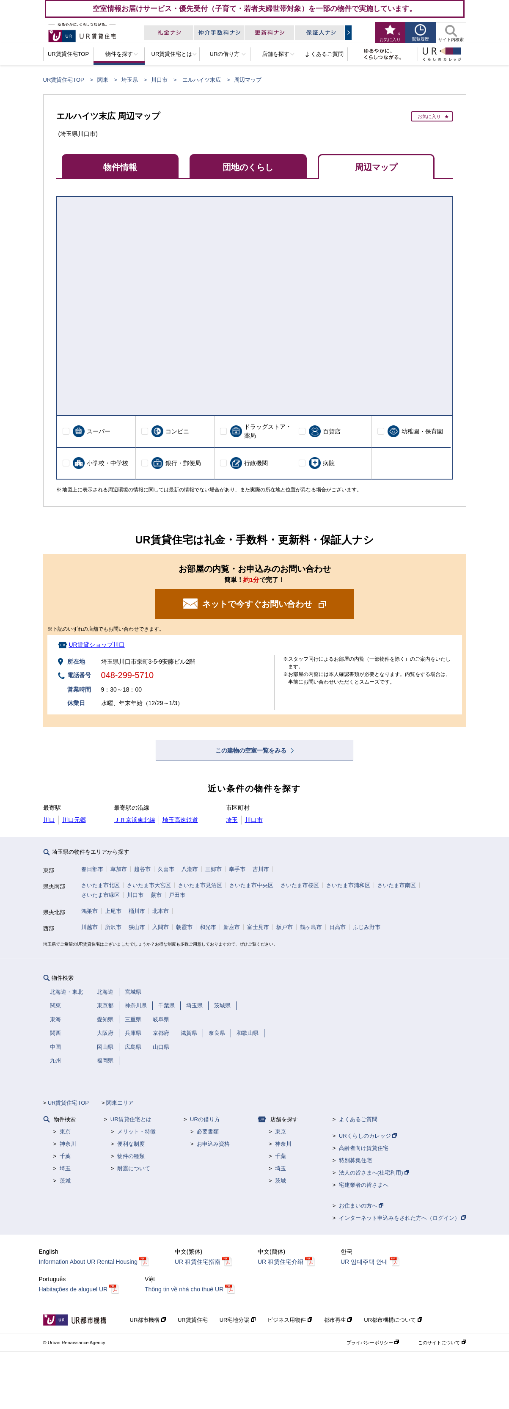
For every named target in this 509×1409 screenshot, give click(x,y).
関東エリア (120, 1103)
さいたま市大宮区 (149, 885)
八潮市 (190, 869)
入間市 (160, 927)
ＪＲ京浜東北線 (134, 819)
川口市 (159, 80)
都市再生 (338, 1320)
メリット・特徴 (136, 1131)
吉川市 (261, 869)
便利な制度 (131, 1144)
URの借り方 (205, 1119)
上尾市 (113, 911)
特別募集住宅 (355, 1160)
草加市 (118, 869)
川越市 (89, 927)
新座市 (231, 927)
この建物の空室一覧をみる (251, 750)
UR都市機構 (148, 1320)
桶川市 (137, 911)
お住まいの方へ (361, 1205)
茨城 (65, 1180)
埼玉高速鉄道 (180, 819)
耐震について (133, 1168)
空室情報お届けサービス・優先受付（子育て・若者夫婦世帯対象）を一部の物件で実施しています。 (254, 8)
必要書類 (208, 1131)
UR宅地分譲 (238, 1320)
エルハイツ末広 (201, 80)
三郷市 (213, 869)
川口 (49, 819)
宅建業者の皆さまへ (363, 1185)
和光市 (208, 927)
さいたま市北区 (100, 885)
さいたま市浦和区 (348, 885)
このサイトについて (442, 1342)
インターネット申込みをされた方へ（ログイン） (402, 1218)
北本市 (160, 911)
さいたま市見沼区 (200, 885)
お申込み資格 (213, 1144)
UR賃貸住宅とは (130, 1119)
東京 (65, 1131)
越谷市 (142, 869)
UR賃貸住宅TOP (63, 80)
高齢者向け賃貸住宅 (363, 1148)
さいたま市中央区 (251, 885)
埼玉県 (129, 80)
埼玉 (232, 819)
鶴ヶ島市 (311, 927)
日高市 (337, 927)
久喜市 (166, 869)
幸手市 (237, 869)
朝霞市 (184, 927)
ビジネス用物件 (289, 1320)
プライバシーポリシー (373, 1342)
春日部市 (92, 869)
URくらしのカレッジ (368, 1136)
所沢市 (113, 927)
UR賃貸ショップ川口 (96, 644)
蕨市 (156, 895)
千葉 (65, 1156)
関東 (102, 80)
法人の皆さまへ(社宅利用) (374, 1172)
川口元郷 (74, 819)
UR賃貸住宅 (193, 1320)
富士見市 (258, 927)
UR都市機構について (393, 1320)
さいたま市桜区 (300, 885)
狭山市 (137, 927)
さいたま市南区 (396, 885)
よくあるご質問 (358, 1119)
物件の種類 (131, 1156)
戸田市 (177, 895)
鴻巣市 (89, 911)
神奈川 (68, 1144)
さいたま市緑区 (100, 895)
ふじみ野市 (366, 927)
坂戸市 (284, 927)
